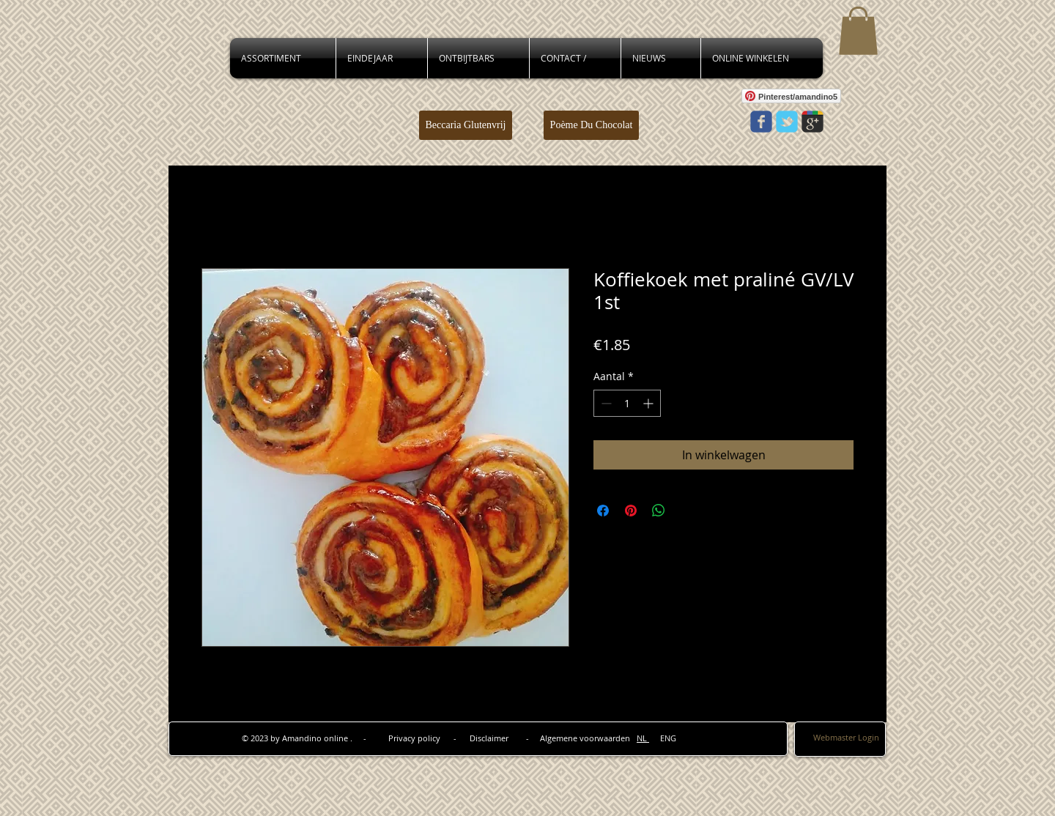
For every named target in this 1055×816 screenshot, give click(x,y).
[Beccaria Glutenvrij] (465, 125)
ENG (662, 737)
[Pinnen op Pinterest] (631, 510)
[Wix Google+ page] (812, 122)
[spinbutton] (627, 403)
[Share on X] (686, 510)
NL (643, 737)
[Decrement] (605, 403)
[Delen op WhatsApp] (658, 510)
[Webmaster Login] (846, 738)
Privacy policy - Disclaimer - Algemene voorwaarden (512, 737)
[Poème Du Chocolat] (591, 125)
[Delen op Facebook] (603, 510)
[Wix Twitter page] (787, 122)
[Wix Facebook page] (761, 122)
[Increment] (649, 403)
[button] (858, 31)
